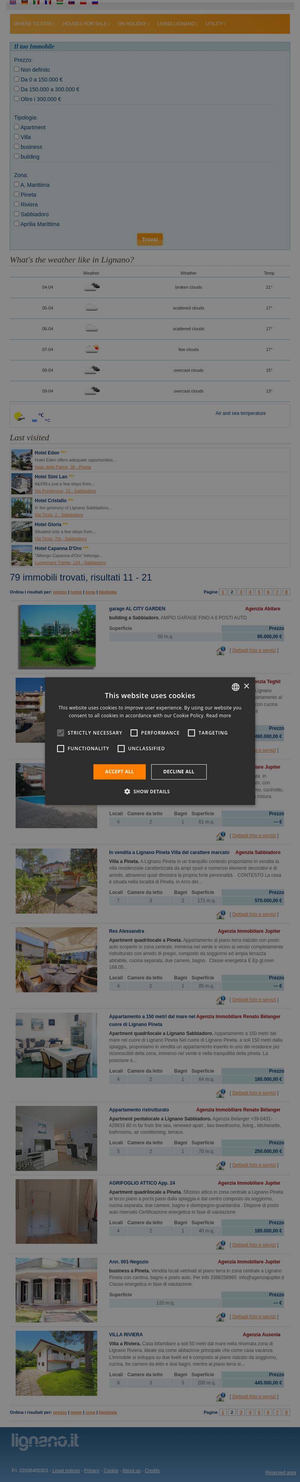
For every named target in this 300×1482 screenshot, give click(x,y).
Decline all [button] (179, 771)
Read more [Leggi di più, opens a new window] (218, 715)
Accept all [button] (119, 771)
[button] (150, 791)
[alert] (150, 741)
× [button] (246, 686)
